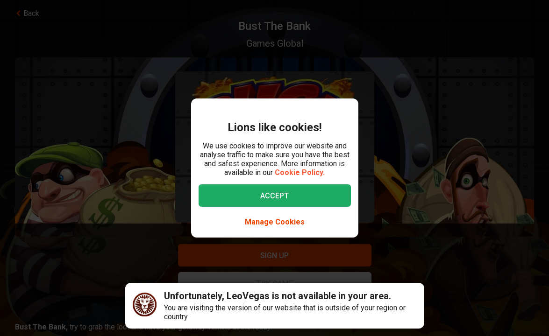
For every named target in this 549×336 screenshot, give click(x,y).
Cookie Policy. (300, 172)
